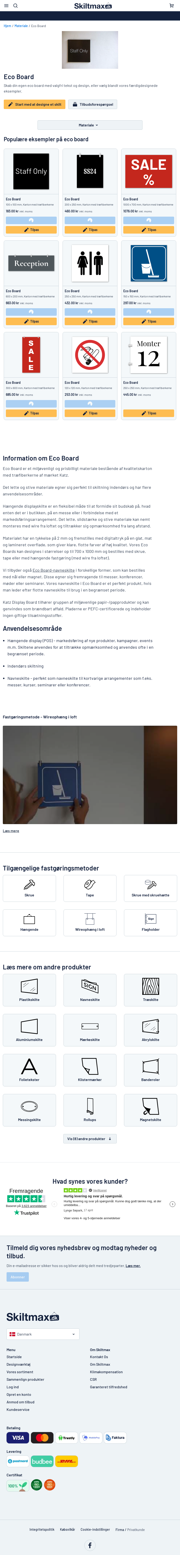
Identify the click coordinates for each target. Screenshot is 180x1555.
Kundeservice (18, 1409)
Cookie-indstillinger (95, 1529)
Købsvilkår (67, 1529)
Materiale (21, 26)
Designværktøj (18, 1364)
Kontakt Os (99, 1356)
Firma (120, 1529)
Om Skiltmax (100, 1364)
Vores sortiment (20, 1371)
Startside (14, 1356)
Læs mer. (133, 1265)
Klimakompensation (106, 1371)
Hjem (7, 26)
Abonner (18, 1277)
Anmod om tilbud (20, 1401)
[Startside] (90, 1316)
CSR (93, 1379)
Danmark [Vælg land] (21, 1334)
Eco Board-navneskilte (54, 570)
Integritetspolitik (42, 1529)
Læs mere (11, 830)
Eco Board (13, 199)
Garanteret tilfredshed (108, 1386)
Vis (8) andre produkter (90, 1139)
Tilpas (31, 230)
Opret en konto (19, 1394)
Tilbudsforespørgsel (92, 104)
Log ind (13, 1386)
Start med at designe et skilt (34, 104)
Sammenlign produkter (25, 1379)
